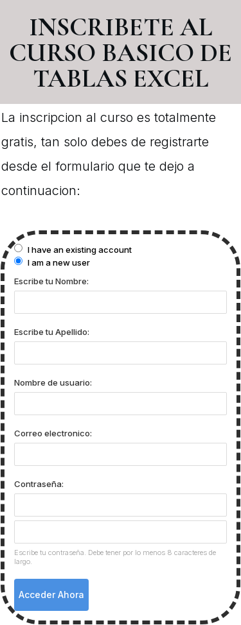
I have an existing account (73, 249)
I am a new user (52, 262)
